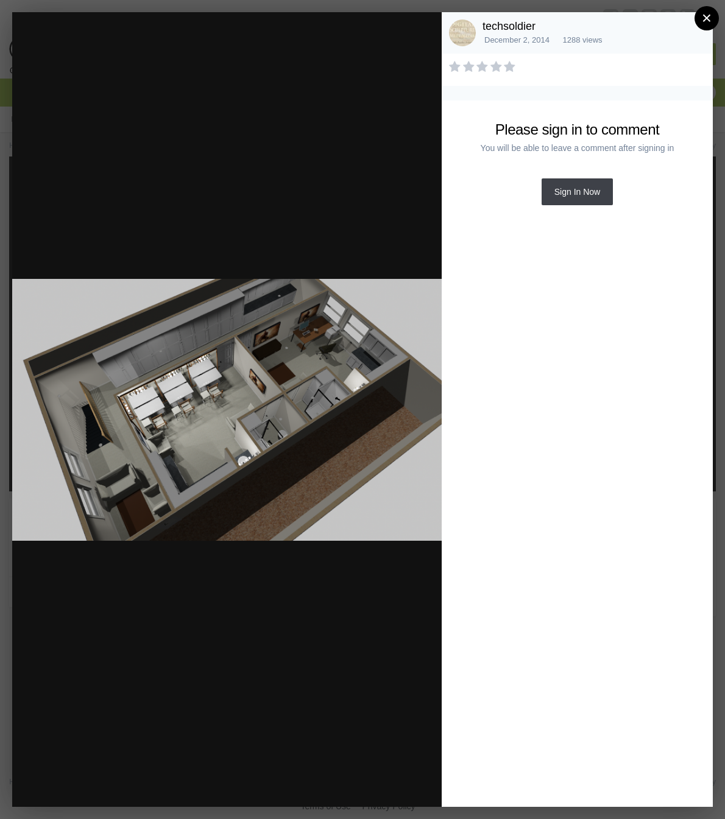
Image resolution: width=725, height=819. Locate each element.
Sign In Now (577, 192)
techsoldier (509, 26)
